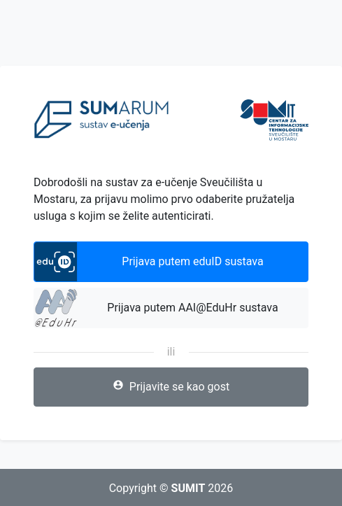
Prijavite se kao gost (171, 386)
